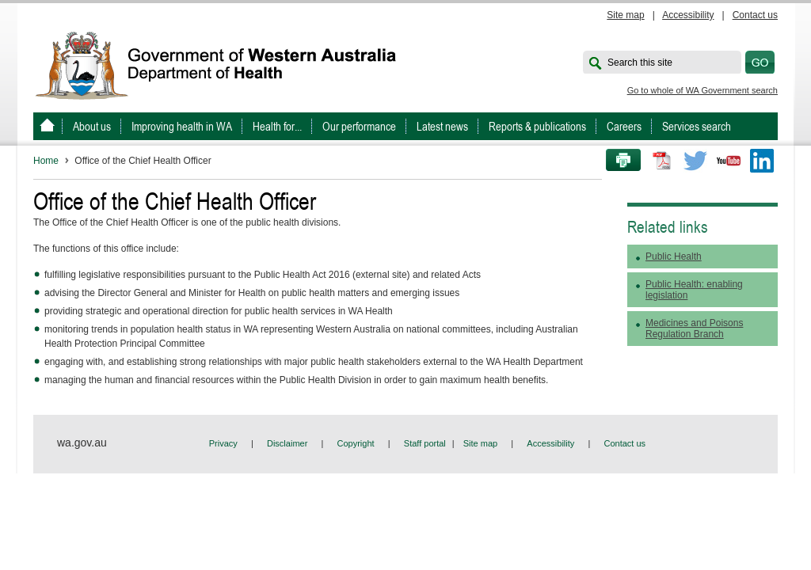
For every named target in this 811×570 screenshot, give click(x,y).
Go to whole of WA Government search (702, 90)
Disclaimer (287, 443)
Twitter (695, 161)
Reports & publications (537, 126)
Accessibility (688, 15)
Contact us (755, 15)
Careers (624, 126)
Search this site (639, 62)
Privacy (223, 443)
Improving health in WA (181, 126)
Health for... (277, 126)
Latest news (442, 126)
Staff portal (425, 443)
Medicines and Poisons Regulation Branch (694, 328)
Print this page (618, 161)
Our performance (359, 126)
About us (92, 126)
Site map (625, 15)
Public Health (673, 256)
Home (46, 160)
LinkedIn (762, 161)
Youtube (729, 161)
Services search (696, 126)
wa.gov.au (82, 442)
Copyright (356, 443)
